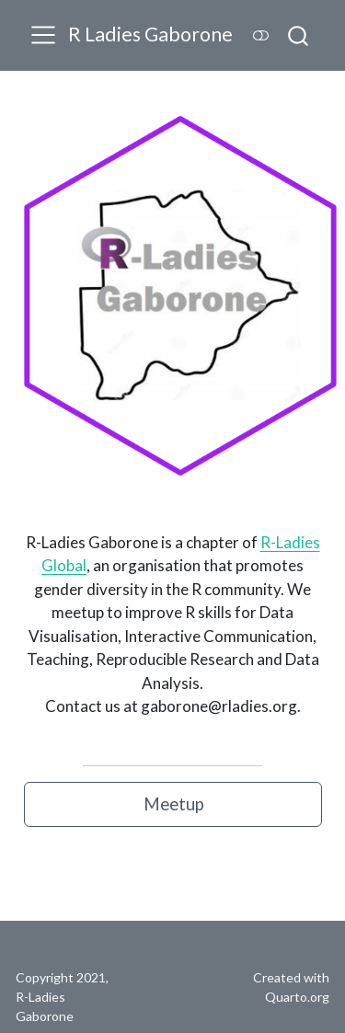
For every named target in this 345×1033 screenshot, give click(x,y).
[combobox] (299, 35)
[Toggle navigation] (43, 35)
